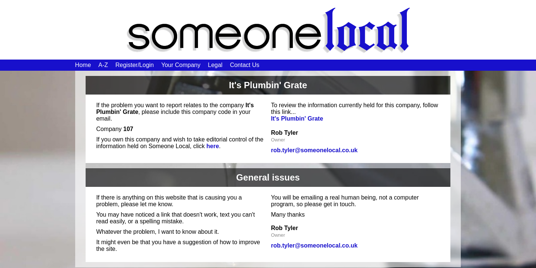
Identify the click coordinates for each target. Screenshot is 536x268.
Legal (215, 65)
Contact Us (244, 65)
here (213, 146)
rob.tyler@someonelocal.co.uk (314, 150)
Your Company (180, 65)
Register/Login (134, 65)
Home (83, 65)
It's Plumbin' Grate (297, 118)
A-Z (103, 65)
